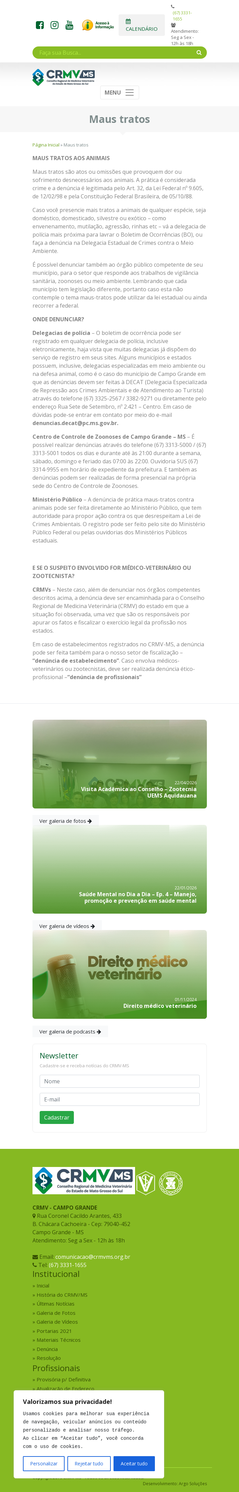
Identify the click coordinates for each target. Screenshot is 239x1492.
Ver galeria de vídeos (67, 926)
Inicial (43, 1285)
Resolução (49, 1357)
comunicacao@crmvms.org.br (92, 1257)
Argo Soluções (193, 1484)
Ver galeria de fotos (65, 820)
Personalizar (43, 1463)
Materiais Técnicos (59, 1339)
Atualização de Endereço (65, 1388)
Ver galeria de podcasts (70, 1031)
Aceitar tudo (134, 1463)
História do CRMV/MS (62, 1294)
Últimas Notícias (56, 1303)
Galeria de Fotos (56, 1312)
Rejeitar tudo (89, 1463)
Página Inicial (45, 145)
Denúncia (47, 1349)
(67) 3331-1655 (182, 16)
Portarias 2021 (54, 1330)
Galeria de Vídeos (57, 1321)
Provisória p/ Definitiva (64, 1379)
